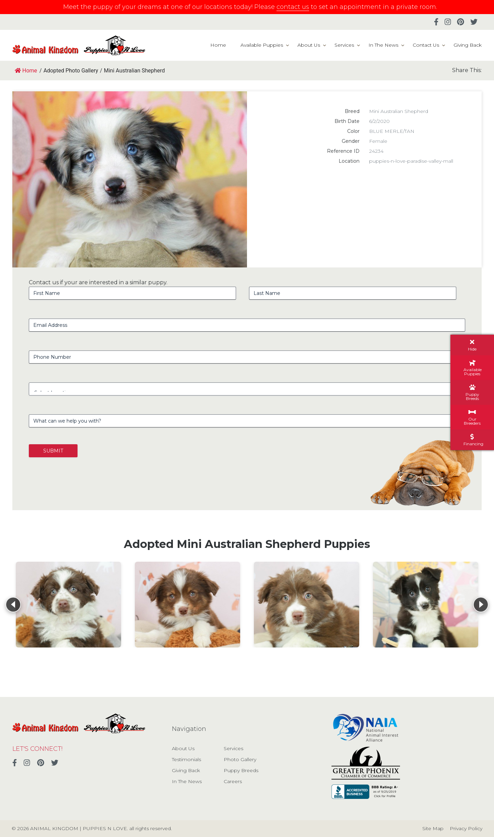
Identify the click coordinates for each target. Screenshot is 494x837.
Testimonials (186, 759)
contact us (293, 7)
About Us (308, 45)
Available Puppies (261, 45)
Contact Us (426, 45)
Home (218, 45)
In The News (383, 45)
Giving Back (468, 45)
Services (344, 45)
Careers (233, 781)
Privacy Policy (466, 828)
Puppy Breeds (241, 770)
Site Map (433, 828)
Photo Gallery (240, 759)
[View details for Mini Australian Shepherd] (68, 604)
